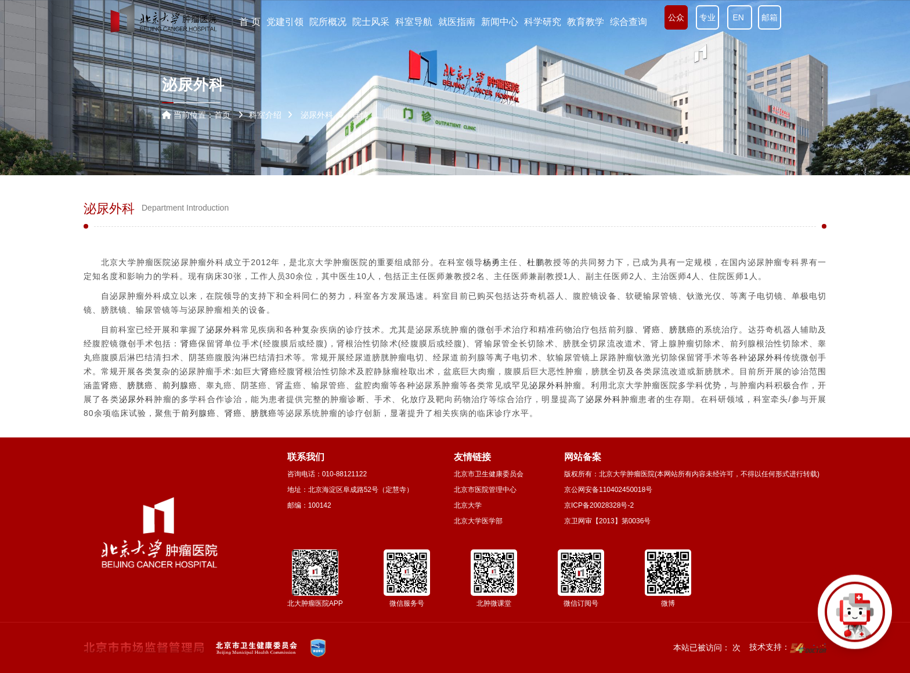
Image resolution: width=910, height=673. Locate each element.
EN (740, 17)
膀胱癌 (682, 329)
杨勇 (491, 262)
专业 (707, 17)
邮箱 (769, 17)
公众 (676, 17)
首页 (222, 115)
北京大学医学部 (478, 521)
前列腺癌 (179, 385)
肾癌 (651, 329)
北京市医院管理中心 (485, 490)
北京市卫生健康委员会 (488, 474)
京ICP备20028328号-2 (599, 505)
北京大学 (468, 505)
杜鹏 (535, 262)
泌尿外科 (223, 329)
